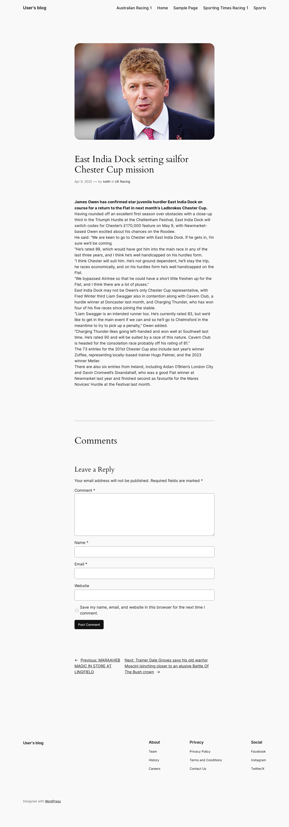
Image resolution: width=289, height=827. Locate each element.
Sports (260, 8)
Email (81, 564)
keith (106, 181)
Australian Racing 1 (134, 8)
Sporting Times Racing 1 (225, 8)
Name (82, 542)
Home (162, 8)
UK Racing (122, 181)
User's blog (34, 7)
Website (82, 586)
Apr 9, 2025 (83, 181)
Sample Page (185, 8)
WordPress (53, 801)
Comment (85, 490)
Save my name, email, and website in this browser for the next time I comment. (142, 610)
